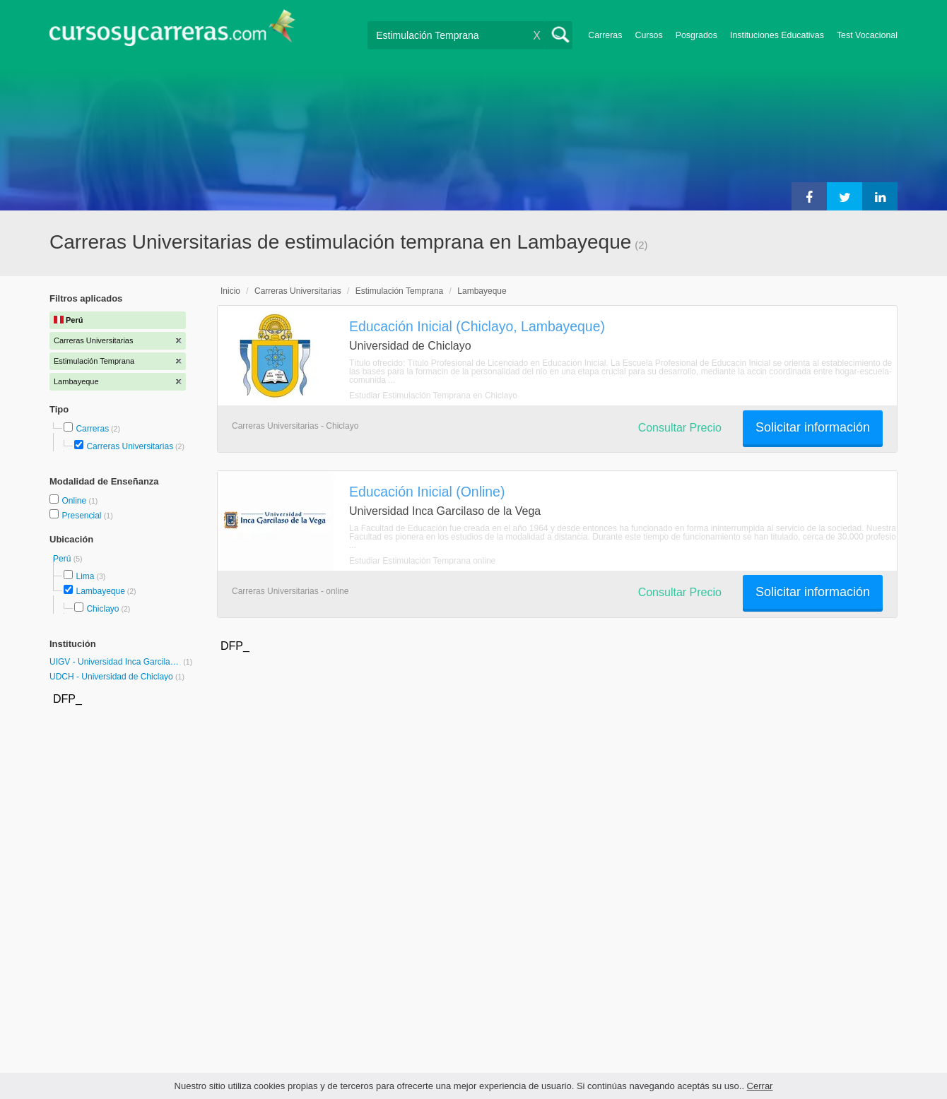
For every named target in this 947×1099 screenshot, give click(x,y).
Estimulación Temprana (399, 291)
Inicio (230, 291)
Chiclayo (102, 609)
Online (74, 501)
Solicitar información (812, 427)
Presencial (82, 516)
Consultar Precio (680, 428)
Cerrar (760, 1086)
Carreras (605, 35)
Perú (63, 559)
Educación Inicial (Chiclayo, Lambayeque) (477, 326)
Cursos (648, 35)
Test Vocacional (867, 35)
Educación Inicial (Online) (427, 491)
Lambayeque (100, 591)
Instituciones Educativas (777, 35)
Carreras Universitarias (129, 446)
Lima (85, 576)
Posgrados (696, 35)
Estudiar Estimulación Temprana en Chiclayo (433, 395)
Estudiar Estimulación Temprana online (422, 561)
